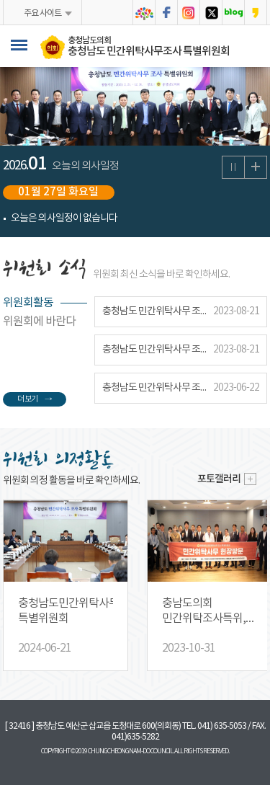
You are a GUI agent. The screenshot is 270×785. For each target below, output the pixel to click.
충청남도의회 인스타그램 (188, 12)
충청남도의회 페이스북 (166, 12)
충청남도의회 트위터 (211, 12)
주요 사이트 (42, 13)
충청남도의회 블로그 (233, 12)
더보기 (250, 479)
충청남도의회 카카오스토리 (255, 12)
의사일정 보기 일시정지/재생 (233, 167)
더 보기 (27, 399)
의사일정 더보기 (255, 167)
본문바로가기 (0, 0)
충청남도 (144, 12)
